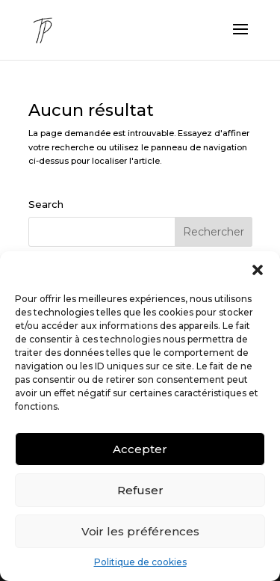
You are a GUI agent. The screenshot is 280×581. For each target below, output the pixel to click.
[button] (257, 269)
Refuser (140, 490)
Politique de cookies (140, 562)
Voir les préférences (140, 531)
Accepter (140, 449)
